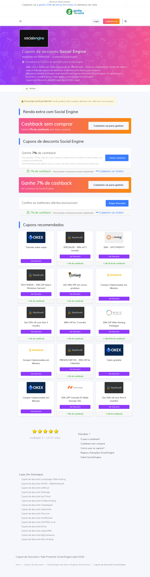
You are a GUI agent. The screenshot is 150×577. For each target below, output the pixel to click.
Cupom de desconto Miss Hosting (37, 539)
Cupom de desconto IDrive (34, 526)
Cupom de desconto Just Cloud (35, 496)
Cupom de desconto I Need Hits (36, 509)
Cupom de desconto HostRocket (36, 518)
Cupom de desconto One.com (35, 513)
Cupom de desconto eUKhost (35, 488)
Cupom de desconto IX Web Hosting (38, 500)
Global (30, 88)
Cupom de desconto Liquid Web (36, 530)
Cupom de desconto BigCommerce (38, 535)
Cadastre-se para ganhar (108, 125)
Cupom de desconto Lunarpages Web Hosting (43, 479)
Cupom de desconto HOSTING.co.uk (38, 522)
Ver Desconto (36, 261)
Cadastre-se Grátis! (109, 171)
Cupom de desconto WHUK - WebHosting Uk (42, 483)
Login (96, 21)
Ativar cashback (116, 158)
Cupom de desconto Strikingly (35, 492)
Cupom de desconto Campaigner (37, 505)
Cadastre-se (111, 21)
